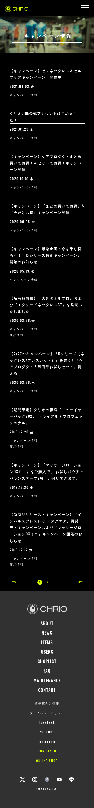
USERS (47, 652)
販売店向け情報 (47, 703)
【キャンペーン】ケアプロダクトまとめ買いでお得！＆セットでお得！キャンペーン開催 (46, 163)
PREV (14, 582)
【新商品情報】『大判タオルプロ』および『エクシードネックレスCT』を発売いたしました (46, 304)
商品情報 (17, 335)
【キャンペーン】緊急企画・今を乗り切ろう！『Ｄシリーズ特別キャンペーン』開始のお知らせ (46, 255)
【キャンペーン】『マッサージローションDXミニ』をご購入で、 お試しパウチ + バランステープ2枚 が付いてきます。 (46, 471)
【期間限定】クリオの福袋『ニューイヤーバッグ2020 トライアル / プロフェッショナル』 (46, 416)
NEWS (47, 633)
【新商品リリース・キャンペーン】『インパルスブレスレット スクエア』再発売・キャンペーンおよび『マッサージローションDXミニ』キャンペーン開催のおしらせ (46, 527)
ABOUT (47, 623)
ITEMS (47, 642)
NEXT (80, 582)
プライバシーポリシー (47, 713)
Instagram (47, 741)
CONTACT (47, 690)
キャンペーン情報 (24, 95)
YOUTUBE (47, 732)
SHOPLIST (47, 661)
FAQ (47, 671)
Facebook (47, 722)
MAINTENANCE (47, 681)
